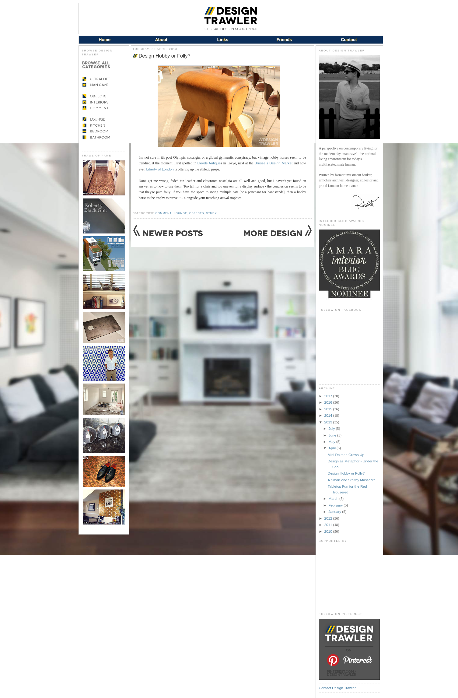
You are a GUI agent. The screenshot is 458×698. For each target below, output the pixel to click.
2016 (328, 402)
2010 (328, 531)
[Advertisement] (349, 576)
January (335, 512)
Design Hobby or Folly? (165, 55)
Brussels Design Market (273, 163)
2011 (328, 525)
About (161, 39)
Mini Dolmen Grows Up (346, 455)
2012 (328, 518)
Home (104, 39)
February (336, 505)
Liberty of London (159, 169)
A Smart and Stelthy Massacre (352, 480)
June (333, 435)
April (333, 448)
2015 (328, 409)
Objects (196, 213)
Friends (284, 39)
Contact (349, 39)
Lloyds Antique (209, 163)
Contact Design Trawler (337, 688)
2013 (328, 422)
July (332, 428)
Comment (164, 213)
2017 (328, 396)
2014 (328, 415)
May (332, 442)
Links (223, 39)
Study (211, 213)
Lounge (180, 213)
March (334, 498)
